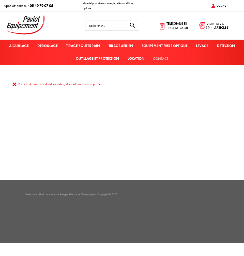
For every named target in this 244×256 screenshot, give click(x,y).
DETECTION (226, 45)
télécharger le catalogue (177, 25)
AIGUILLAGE (19, 45)
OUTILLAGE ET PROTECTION (97, 58)
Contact (160, 58)
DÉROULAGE (47, 45)
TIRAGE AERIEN (121, 45)
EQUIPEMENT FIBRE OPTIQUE (165, 45)
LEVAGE (202, 45)
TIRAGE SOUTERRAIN (83, 45)
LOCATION (136, 58)
